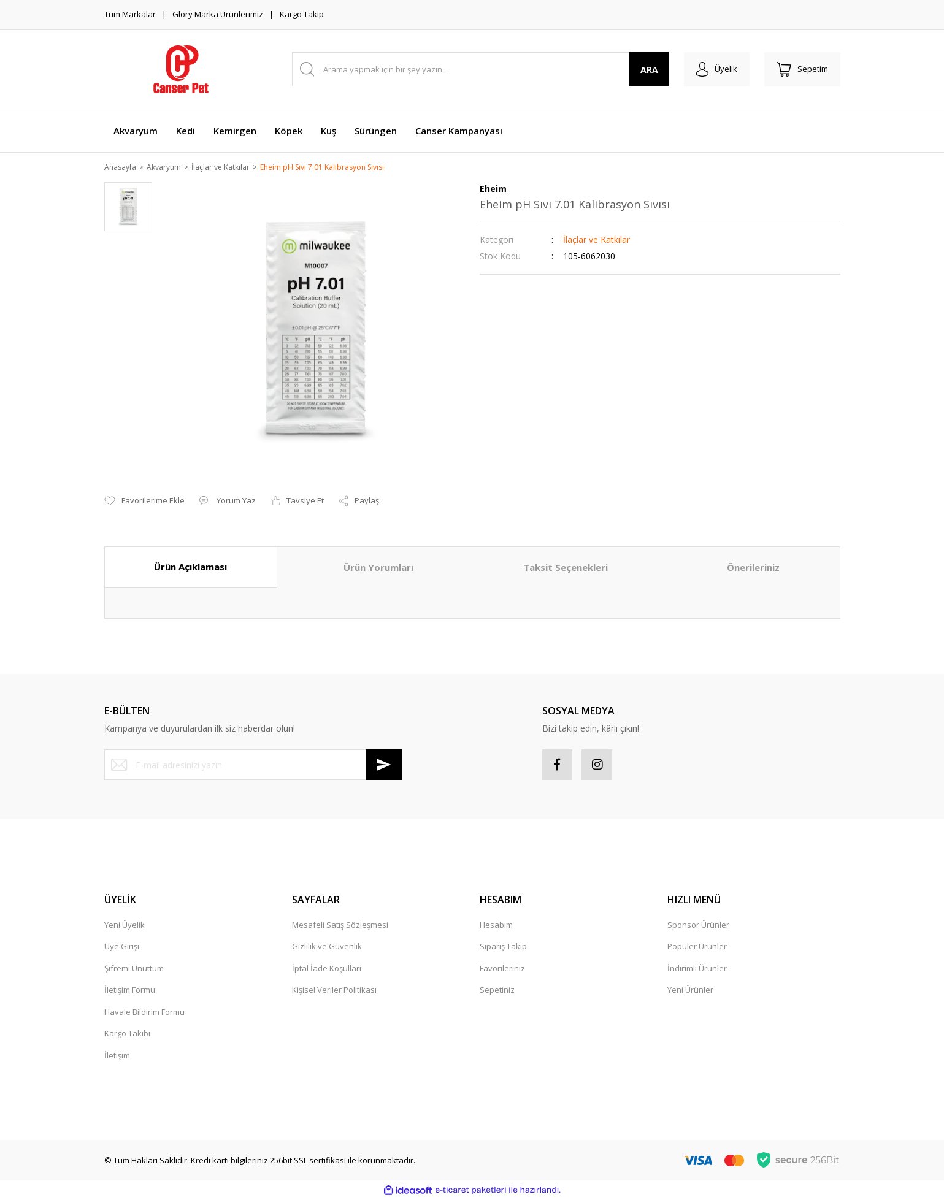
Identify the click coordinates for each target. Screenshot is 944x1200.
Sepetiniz (497, 990)
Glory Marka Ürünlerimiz (217, 14)
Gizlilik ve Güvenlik (327, 947)
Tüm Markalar (130, 14)
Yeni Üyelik (124, 925)
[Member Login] (717, 69)
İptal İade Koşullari (326, 969)
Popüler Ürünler (697, 947)
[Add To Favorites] (144, 502)
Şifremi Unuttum (134, 969)
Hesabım (496, 925)
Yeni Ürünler (690, 990)
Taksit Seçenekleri (565, 568)
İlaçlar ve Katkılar (596, 240)
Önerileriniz (753, 568)
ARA (649, 69)
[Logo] (181, 69)
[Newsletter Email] (253, 766)
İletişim (117, 1056)
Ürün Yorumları (378, 568)
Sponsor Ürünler (698, 925)
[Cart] (802, 69)
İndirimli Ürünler (697, 969)
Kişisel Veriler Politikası (334, 990)
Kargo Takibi (127, 1034)
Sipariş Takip (503, 947)
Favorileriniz (502, 969)
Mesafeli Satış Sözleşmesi (340, 925)
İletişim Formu (129, 990)
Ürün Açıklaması (190, 568)
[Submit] (384, 766)
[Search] (480, 69)
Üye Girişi (121, 947)
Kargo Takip (302, 14)
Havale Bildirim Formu (144, 1012)
